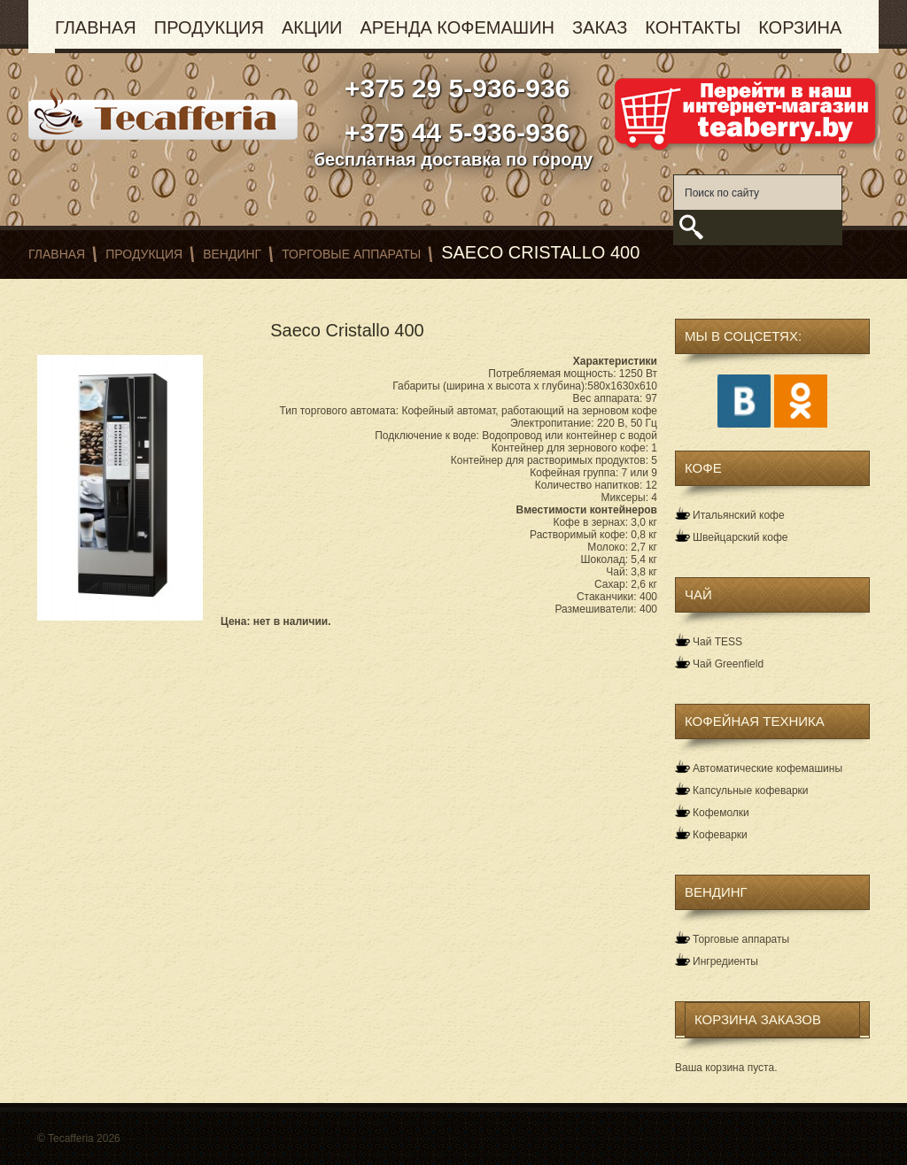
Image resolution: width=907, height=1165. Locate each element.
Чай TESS (717, 642)
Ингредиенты (725, 961)
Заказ (599, 27)
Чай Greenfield (728, 664)
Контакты (692, 27)
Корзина (799, 27)
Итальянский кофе (739, 515)
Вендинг (232, 254)
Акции (312, 27)
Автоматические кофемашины (767, 768)
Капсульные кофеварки (751, 790)
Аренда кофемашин (457, 27)
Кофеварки (720, 835)
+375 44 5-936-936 (453, 132)
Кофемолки (721, 812)
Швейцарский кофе (740, 537)
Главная (95, 27)
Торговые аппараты (351, 254)
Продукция (209, 27)
